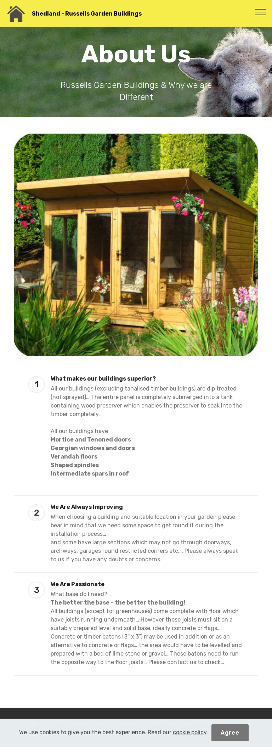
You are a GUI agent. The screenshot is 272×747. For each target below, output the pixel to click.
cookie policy (189, 732)
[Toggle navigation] (260, 12)
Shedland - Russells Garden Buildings (87, 13)
